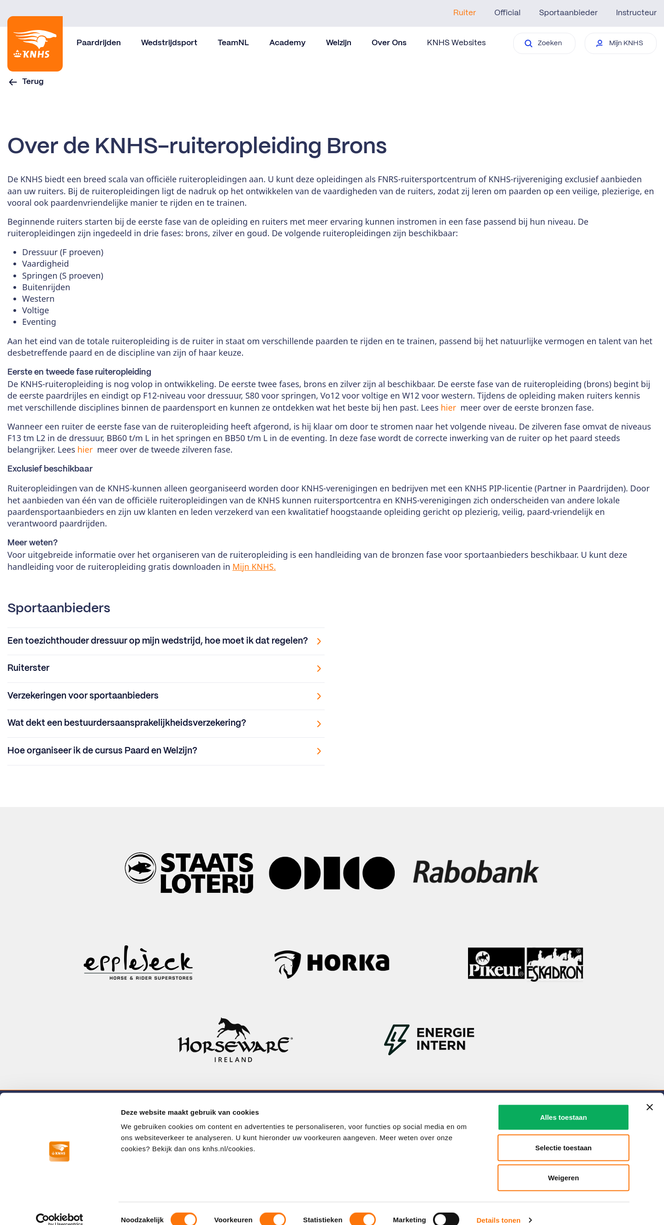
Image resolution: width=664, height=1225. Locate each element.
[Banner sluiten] (649, 1094)
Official (507, 13)
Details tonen (498, 1207)
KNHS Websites (456, 43)
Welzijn (338, 43)
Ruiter (464, 13)
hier (448, 407)
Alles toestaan (563, 1104)
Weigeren (563, 1164)
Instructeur (636, 13)
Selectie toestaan (563, 1134)
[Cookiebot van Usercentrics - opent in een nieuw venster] (59, 1207)
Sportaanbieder (568, 13)
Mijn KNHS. (254, 566)
